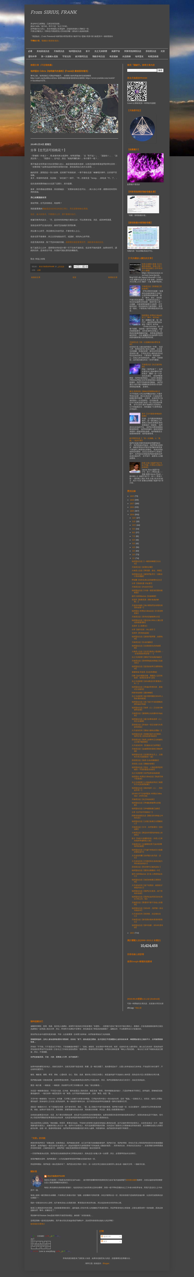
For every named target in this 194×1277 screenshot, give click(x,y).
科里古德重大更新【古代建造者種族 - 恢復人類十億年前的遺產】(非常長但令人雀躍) (152, 267)
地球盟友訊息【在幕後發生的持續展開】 (146, 647)
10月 (134, 525)
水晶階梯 (126, 56)
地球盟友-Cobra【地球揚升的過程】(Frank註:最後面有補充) (59, 71)
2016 (132, 507)
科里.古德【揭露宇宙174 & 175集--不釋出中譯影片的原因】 (152, 465)
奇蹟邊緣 (113, 56)
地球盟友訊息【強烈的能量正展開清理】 (146, 881)
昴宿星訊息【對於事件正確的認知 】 (146, 867)
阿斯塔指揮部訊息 (132, 51)
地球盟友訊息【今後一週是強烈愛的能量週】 (147, 591)
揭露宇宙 (116, 51)
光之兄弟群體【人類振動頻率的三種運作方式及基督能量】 (147, 783)
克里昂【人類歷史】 (140, 626)
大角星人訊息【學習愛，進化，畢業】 (147, 570)
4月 (134, 547)
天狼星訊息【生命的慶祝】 (143, 642)
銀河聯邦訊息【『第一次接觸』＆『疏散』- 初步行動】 (144, 439)
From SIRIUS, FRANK (54, 12)
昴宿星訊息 (151, 51)
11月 (134, 521)
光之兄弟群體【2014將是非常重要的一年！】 (147, 682)
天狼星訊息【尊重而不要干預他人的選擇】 (147, 903)
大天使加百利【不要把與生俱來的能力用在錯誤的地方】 (147, 862)
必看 (30, 51)
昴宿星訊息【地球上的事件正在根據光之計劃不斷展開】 (147, 740)
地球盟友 (139, 56)
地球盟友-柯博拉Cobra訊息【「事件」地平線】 (152, 316)
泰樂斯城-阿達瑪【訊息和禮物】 (145, 672)
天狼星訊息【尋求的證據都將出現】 (146, 616)
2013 (132, 933)
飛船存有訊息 (98, 56)
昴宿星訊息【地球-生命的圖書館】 (146, 760)
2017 (132, 503)
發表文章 (106, 1236)
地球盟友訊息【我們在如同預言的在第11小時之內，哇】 (147, 898)
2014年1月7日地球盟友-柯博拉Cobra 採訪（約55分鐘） (147, 794)
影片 (88, 51)
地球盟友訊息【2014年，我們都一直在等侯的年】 (147, 909)
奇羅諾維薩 (153, 56)
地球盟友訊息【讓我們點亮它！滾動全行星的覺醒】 (147, 575)
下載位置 (138, 1008)
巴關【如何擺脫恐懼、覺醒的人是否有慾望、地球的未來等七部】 (147, 676)
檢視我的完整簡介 (38, 1224)
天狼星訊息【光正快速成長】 (143, 799)
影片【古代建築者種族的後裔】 (152, 414)
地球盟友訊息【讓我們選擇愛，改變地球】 (147, 637)
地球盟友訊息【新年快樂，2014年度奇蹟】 (147, 926)
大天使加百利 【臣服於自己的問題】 (146, 745)
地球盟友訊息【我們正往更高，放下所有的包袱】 (147, 892)
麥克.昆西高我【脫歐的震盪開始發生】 (145, 391)
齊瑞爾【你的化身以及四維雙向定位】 (147, 580)
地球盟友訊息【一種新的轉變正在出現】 (146, 562)
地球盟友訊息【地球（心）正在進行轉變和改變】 (147, 708)
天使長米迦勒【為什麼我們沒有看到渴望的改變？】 (147, 606)
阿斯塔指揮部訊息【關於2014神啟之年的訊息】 (147, 816)
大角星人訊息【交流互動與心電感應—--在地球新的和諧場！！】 (147, 652)
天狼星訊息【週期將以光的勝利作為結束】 (147, 714)
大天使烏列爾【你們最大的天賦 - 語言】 (146, 856)
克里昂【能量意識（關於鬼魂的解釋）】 (145, 600)
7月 (134, 536)
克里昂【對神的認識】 (141, 633)
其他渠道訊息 (43, 51)
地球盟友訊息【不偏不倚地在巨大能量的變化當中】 (147, 851)
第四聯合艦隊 (131, 1180)
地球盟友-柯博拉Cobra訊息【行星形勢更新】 (147, 612)
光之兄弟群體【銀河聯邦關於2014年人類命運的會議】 (147, 697)
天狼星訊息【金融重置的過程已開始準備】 (147, 750)
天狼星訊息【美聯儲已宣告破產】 (152, 287)
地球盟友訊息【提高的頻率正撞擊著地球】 (147, 667)
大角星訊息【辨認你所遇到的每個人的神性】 (147, 833)
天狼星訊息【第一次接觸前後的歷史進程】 (144, 343)
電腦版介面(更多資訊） (50, 41)
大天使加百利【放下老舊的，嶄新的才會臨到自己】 (147, 886)
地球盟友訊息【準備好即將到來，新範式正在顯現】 (147, 688)
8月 (134, 532)
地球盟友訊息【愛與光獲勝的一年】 (146, 870)
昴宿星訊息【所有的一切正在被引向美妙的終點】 (147, 725)
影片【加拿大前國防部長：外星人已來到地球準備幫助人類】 (147, 839)
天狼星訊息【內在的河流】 (143, 587)
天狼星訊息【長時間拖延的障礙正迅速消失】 (147, 662)
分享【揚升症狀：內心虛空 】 (144, 629)
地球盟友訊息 (75, 51)
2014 (132, 514)
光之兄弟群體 (100, 51)
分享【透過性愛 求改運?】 (142, 583)
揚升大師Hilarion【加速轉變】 (144, 596)
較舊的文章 (112, 277)
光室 (163, 51)
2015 (132, 511)
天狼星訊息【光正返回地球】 (152, 365)
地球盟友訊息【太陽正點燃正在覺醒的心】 (147, 822)
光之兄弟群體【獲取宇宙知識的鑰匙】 (147, 657)
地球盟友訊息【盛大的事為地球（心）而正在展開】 (147, 720)
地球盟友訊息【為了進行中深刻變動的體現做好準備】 (147, 703)
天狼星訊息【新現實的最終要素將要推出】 (147, 920)
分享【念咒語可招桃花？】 (143, 812)
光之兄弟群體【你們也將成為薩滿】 (146, 773)
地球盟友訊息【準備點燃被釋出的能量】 (146, 804)
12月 (134, 518)
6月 (134, 540)
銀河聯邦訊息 (81, 56)
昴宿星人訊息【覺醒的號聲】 (143, 764)
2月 (134, 554)
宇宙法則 (66, 56)
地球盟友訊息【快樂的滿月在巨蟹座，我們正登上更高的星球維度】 (147, 735)
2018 (132, 500)
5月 (134, 543)
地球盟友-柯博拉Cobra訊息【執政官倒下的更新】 (147, 777)
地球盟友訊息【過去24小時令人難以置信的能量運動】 (147, 621)
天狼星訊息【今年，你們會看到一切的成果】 (147, 828)
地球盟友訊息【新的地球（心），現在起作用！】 (147, 789)
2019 (132, 496)
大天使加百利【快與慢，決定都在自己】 (146, 915)
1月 (133, 558)
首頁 (74, 277)
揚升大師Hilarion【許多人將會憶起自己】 (147, 875)
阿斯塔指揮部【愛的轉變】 (143, 693)
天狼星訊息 (59, 51)
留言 (104, 1241)
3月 (134, 551)
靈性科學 (32, 56)
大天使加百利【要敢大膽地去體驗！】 (147, 730)
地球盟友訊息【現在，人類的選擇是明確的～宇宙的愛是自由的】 (147, 768)
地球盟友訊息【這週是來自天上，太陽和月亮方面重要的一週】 (147, 755)
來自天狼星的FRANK (56, 1176)
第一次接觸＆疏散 (49, 56)
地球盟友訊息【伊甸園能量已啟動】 (146, 808)
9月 (134, 529)
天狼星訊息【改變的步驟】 (143, 567)
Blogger (106, 1263)
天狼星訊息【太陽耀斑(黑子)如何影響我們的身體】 (147, 845)
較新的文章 (35, 277)
